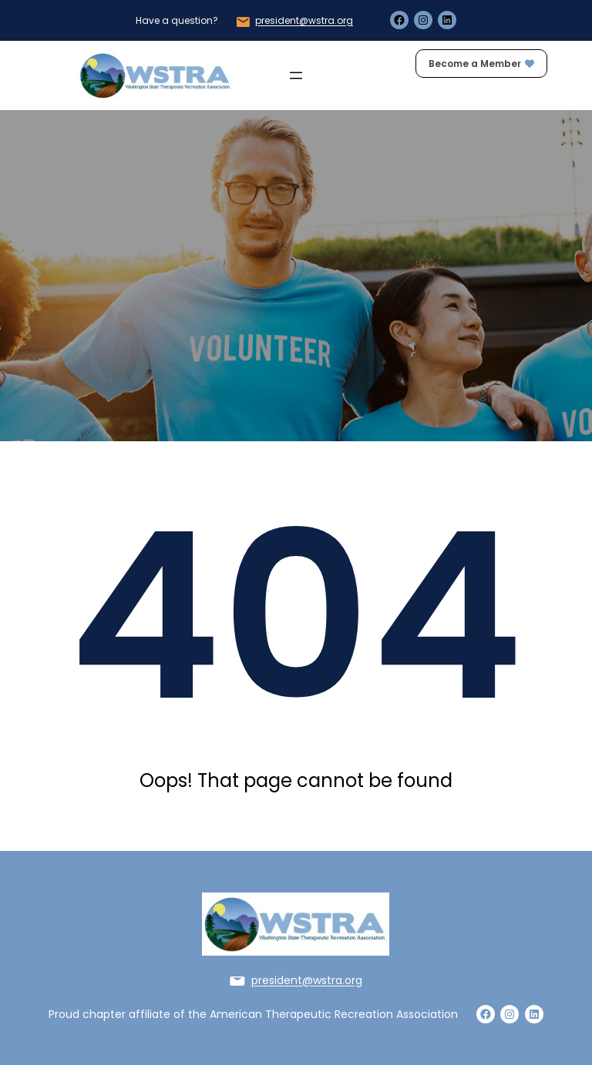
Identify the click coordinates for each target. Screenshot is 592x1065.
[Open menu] (296, 75)
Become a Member (481, 63)
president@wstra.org (304, 20)
